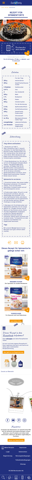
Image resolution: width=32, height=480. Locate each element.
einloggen (9, 338)
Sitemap (23, 464)
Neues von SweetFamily (16, 440)
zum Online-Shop (16, 321)
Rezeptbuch (8, 335)
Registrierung (7, 456)
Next (28, 398)
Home (2, 7)
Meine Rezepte (9, 447)
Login (8, 451)
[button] (16, 48)
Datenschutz (23, 451)
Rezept (14, 228)
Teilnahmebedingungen (22, 460)
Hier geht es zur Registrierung (13, 352)
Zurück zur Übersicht (7, 371)
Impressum (22, 447)
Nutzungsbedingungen (23, 456)
